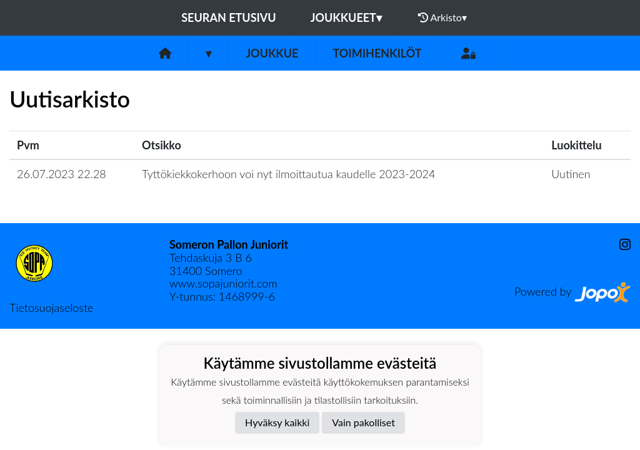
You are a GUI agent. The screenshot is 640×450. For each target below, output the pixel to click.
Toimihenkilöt (376, 53)
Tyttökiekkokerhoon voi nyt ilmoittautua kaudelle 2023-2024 (288, 174)
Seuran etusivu (228, 17)
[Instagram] (620, 244)
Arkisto (442, 17)
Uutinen (570, 174)
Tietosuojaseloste (51, 307)
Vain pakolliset (363, 422)
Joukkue (272, 53)
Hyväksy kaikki (277, 422)
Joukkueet (346, 17)
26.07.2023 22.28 (61, 174)
